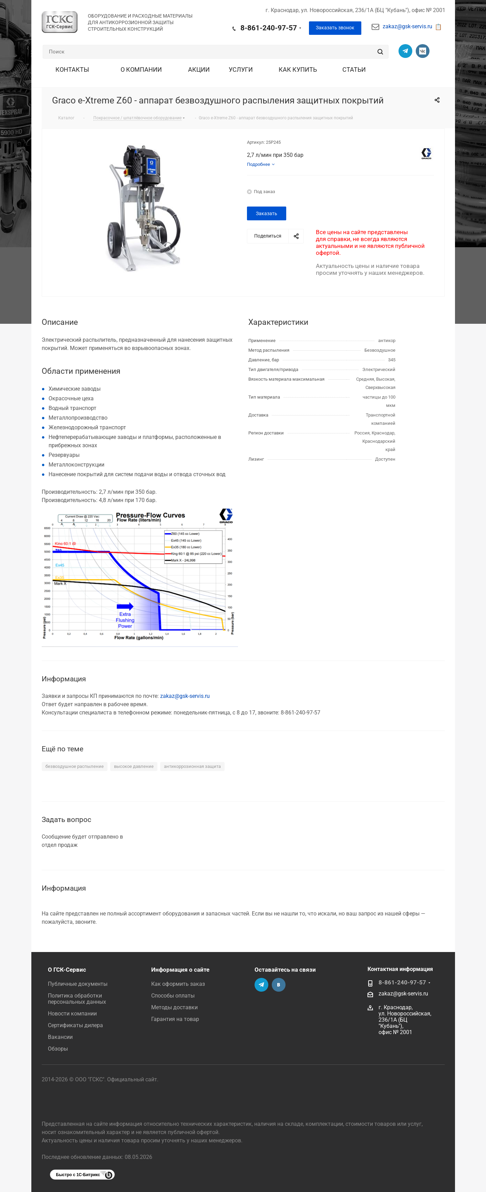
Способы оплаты (173, 995)
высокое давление (134, 766)
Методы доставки (174, 1007)
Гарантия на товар (175, 1019)
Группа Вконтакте (423, 51)
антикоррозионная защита (192, 766)
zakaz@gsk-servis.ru (407, 26)
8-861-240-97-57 (268, 28)
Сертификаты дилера (75, 1025)
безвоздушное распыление (74, 766)
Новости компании (72, 1013)
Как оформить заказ (178, 984)
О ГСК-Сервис (67, 969)
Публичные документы (77, 984)
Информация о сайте (180, 969)
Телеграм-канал (405, 51)
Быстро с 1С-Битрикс (78, 1174)
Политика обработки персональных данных (77, 998)
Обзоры (58, 1048)
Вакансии (60, 1037)
